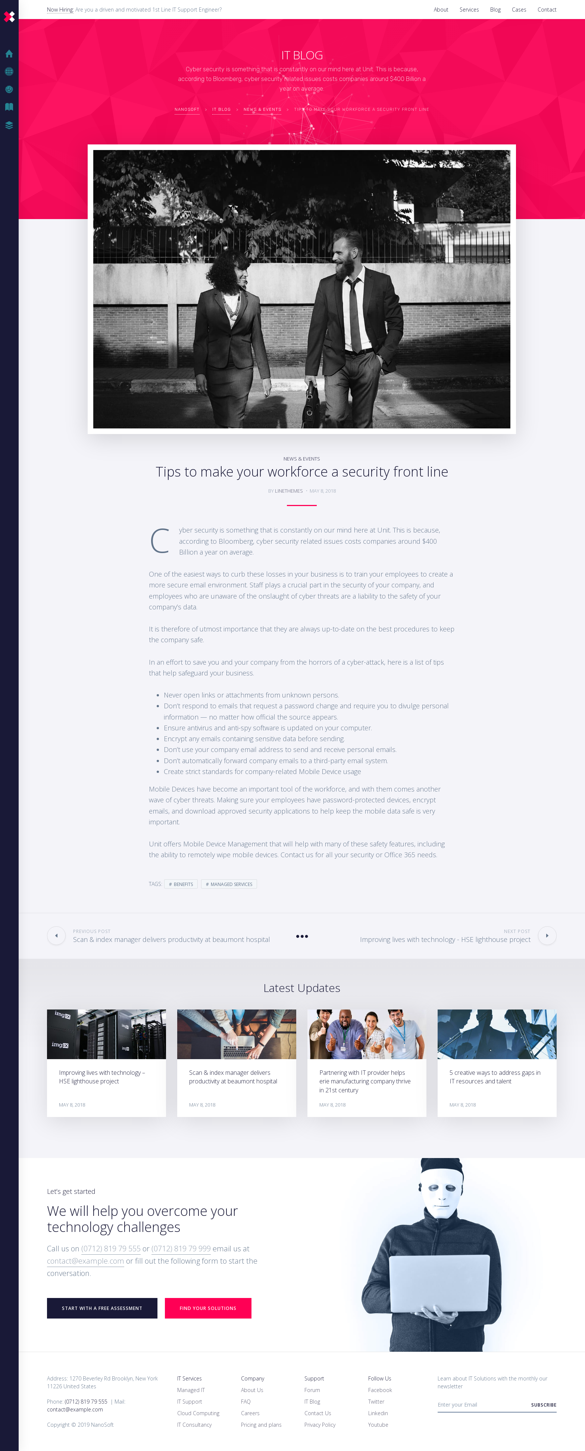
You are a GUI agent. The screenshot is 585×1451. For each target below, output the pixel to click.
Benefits (183, 884)
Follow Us (379, 1378)
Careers (250, 1413)
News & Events (302, 458)
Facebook (380, 1390)
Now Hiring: (60, 9)
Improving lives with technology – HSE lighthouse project (102, 1076)
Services (469, 9)
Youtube (378, 1424)
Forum (312, 1390)
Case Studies (11, 125)
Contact (547, 9)
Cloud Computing (198, 1413)
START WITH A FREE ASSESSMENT (102, 1308)
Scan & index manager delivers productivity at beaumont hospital (233, 1076)
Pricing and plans (261, 1424)
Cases (519, 9)
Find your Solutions (208, 1308)
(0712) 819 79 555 (111, 1249)
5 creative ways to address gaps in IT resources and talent (495, 1076)
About (441, 9)
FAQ (246, 1401)
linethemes (289, 490)
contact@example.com (85, 1261)
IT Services (189, 1378)
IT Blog (11, 107)
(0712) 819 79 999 (181, 1249)
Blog (495, 9)
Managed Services (231, 884)
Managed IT (191, 1390)
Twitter (376, 1401)
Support (314, 1378)
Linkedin (378, 1413)
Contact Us (317, 1413)
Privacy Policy (319, 1424)
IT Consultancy (194, 1424)
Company (252, 1378)
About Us (252, 1390)
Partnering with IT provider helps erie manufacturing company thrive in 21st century (365, 1081)
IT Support (189, 1401)
